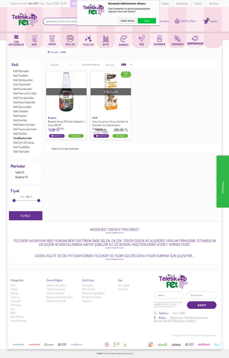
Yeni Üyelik (124, 285)
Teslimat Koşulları (56, 285)
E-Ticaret (105, 353)
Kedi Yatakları (20, 111)
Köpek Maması (19, 320)
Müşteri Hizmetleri (92, 297)
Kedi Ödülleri (20, 133)
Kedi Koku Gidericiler (24, 102)
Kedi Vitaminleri (22, 84)
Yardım (198, 3)
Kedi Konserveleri (22, 89)
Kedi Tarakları (20, 75)
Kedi (15, 64)
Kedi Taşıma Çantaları (25, 129)
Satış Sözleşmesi (55, 293)
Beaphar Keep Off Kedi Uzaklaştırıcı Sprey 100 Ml (66, 125)
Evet (146, 20)
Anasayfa (87, 285)
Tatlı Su (15, 293)
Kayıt (193, 21)
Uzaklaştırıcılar (22, 138)
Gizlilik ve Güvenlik (56, 301)
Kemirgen (16, 305)
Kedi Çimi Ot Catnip (23, 142)
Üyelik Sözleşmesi (56, 289)
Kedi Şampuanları (23, 80)
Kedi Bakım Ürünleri (24, 124)
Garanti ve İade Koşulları (60, 297)
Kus (13, 309)
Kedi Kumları (20, 120)
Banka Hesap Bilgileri (93, 293)
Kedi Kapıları (20, 115)
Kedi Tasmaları (21, 151)
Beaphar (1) (19, 177)
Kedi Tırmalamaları (23, 98)
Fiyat (15, 190)
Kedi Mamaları (21, 71)
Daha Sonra (127, 20)
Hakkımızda (182, 3)
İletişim (165, 3)
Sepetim (86, 301)
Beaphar (52, 117)
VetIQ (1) (17, 172)
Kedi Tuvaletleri (21, 147)
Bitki (13, 313)
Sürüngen (16, 301)
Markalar (18, 165)
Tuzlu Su (15, 297)
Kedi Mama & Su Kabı (25, 93)
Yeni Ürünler (88, 289)
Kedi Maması (18, 316)
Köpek (14, 289)
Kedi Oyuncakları (22, 107)
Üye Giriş (185, 21)
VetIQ (95, 117)
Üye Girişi (213, 3)
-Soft (99, 353)
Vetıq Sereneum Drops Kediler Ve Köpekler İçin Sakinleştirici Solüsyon (110, 127)
